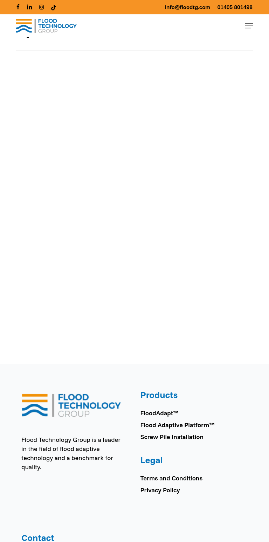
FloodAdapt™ (159, 413)
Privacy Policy (160, 490)
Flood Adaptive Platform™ (177, 425)
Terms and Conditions (171, 478)
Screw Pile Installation (171, 437)
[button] (249, 25)
